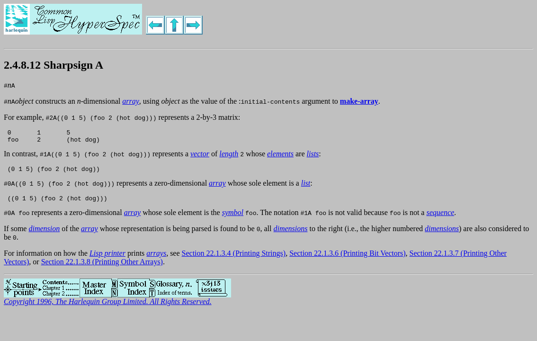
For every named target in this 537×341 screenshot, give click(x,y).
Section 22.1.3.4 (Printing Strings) (234, 259)
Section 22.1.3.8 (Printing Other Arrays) (102, 267)
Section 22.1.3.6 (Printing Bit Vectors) (347, 259)
